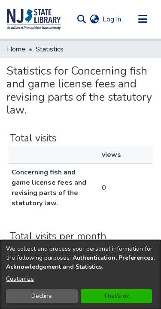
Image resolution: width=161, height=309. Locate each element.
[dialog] (80, 274)
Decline (41, 296)
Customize (20, 279)
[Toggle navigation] (143, 19)
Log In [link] (112, 19)
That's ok (116, 296)
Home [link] (16, 49)
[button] (33, 19)
